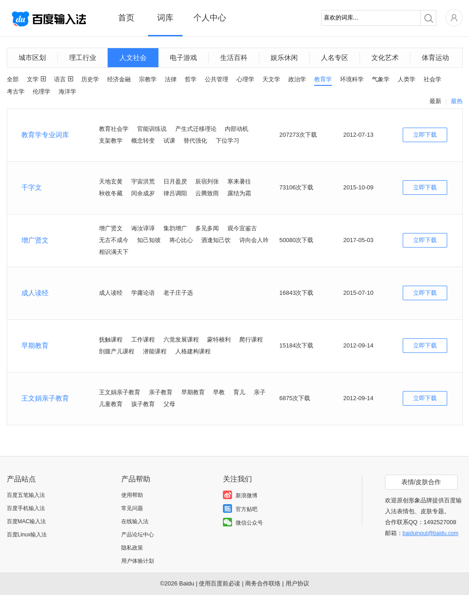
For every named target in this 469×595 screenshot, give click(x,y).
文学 (33, 79)
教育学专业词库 (45, 135)
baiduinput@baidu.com (431, 533)
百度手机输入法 (26, 508)
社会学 (432, 79)
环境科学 (352, 79)
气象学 (381, 79)
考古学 (16, 91)
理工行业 (82, 57)
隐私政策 (132, 548)
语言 (60, 79)
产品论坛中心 (137, 534)
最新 (435, 101)
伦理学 (41, 91)
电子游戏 (183, 57)
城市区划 (32, 57)
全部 (13, 79)
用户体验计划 (137, 561)
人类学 (406, 79)
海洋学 (67, 91)
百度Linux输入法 (27, 534)
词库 (165, 17)
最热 (457, 101)
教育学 (323, 79)
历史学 (90, 79)
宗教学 (148, 79)
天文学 (271, 79)
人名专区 (334, 57)
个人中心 (209, 17)
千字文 (31, 187)
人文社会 (133, 57)
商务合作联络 (263, 583)
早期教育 (35, 345)
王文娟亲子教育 (45, 398)
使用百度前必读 (219, 583)
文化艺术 (385, 57)
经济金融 (119, 79)
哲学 (191, 79)
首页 (126, 17)
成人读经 (35, 293)
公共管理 (216, 79)
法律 (171, 79)
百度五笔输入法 (26, 495)
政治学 (297, 79)
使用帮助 (132, 495)
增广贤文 (35, 240)
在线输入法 (134, 521)
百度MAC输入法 (26, 521)
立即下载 (425, 134)
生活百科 (233, 57)
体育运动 (435, 57)
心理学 (245, 79)
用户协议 (297, 583)
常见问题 (132, 508)
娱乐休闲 (284, 57)
